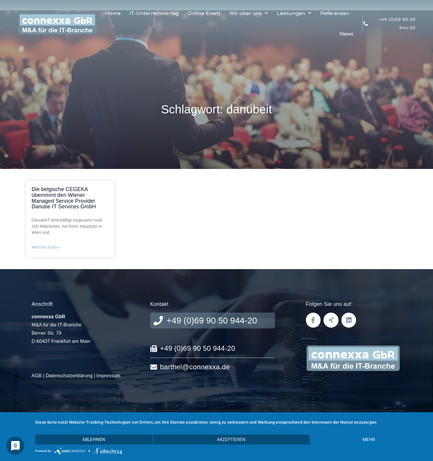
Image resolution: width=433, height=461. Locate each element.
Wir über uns (248, 13)
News (347, 34)
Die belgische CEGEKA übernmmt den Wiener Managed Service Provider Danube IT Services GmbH (64, 197)
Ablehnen (93, 439)
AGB (37, 375)
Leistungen (294, 13)
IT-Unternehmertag (154, 13)
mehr (369, 439)
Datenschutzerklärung (69, 375)
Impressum (108, 375)
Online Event (204, 13)
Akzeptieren (231, 439)
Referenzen (334, 13)
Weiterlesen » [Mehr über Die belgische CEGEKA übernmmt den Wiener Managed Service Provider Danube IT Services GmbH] (46, 247)
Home (113, 13)
